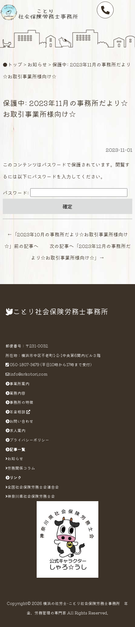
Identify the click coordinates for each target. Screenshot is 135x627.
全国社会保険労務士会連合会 (32, 487)
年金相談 (17, 412)
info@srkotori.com (28, 374)
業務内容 (15, 393)
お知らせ (37, 64)
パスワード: (65, 192)
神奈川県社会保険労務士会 (30, 496)
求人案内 (15, 430)
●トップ (12, 64)
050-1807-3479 (24, 364)
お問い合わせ (19, 421)
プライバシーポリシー (27, 440)
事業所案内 (17, 383)
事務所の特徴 (19, 402)
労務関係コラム (20, 468)
